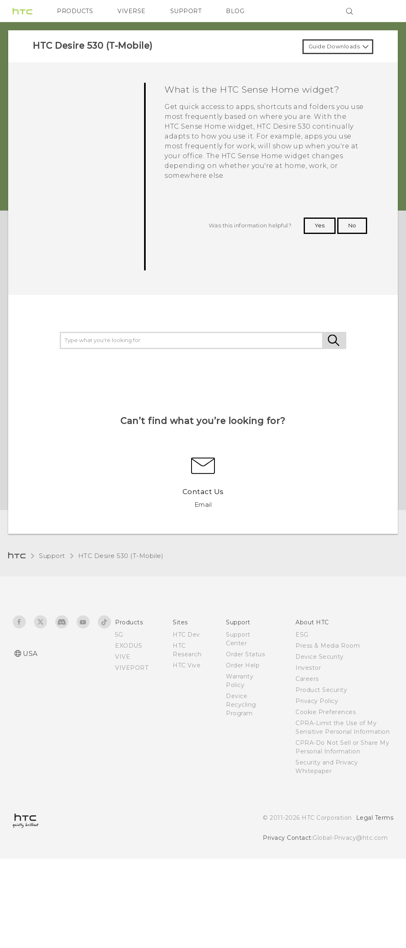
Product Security (321, 690)
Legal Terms (375, 817)
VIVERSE (131, 11)
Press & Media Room (327, 645)
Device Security (319, 656)
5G (119, 634)
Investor (308, 667)
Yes (320, 225)
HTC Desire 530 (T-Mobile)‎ (121, 556)
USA (30, 654)
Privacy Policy (316, 701)
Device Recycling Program (241, 704)
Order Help (242, 665)
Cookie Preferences (325, 712)
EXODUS (128, 645)
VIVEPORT (131, 667)
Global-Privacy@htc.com (350, 837)
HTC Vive (187, 665)
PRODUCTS (75, 11)
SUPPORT (186, 11)
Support (52, 556)
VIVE (122, 656)
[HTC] (22, 11)
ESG (302, 634)
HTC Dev (186, 634)
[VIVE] (382, 11)
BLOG (235, 11)
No (352, 225)
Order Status (245, 654)
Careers (307, 679)
